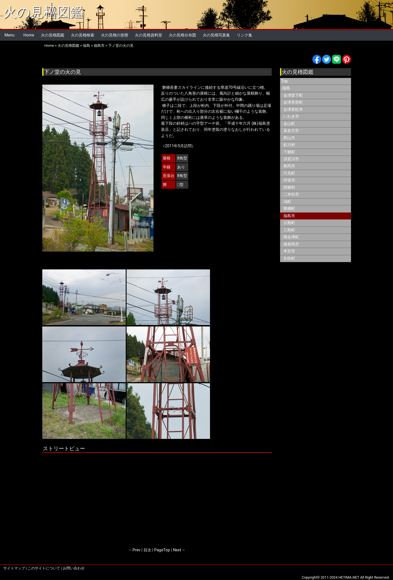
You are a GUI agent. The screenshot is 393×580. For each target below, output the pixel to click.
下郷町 (289, 152)
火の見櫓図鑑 (43, 12)
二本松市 (291, 194)
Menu (9, 35)
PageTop (162, 550)
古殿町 (289, 222)
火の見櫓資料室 (148, 35)
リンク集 (244, 35)
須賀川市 (291, 159)
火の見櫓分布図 (182, 35)
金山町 (289, 123)
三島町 (289, 230)
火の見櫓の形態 (114, 35)
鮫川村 (289, 144)
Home (28, 35)
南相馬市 (291, 244)
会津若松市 (293, 109)
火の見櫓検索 (82, 35)
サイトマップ (14, 568)
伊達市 (289, 180)
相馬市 (289, 166)
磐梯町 (289, 208)
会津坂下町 (293, 95)
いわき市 (291, 116)
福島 (86, 45)
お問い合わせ (74, 568)
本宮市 (289, 251)
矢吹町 (289, 258)
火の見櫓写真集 (216, 35)
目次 (147, 550)
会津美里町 (293, 102)
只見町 (289, 173)
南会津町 (291, 237)
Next (177, 550)
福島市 (99, 45)
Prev (136, 550)
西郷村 (289, 187)
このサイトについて (44, 568)
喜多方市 (291, 130)
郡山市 (289, 138)
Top (284, 81)
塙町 (287, 201)
